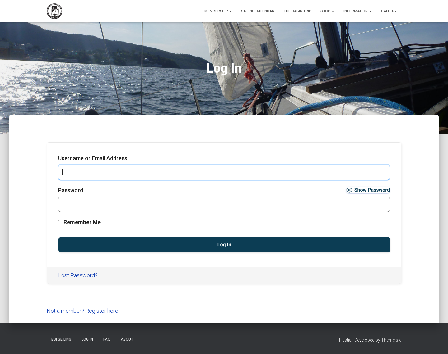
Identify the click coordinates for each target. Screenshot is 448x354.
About (127, 339)
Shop (327, 11)
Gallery (389, 11)
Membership (218, 11)
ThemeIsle (391, 340)
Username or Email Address (92, 158)
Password (70, 190)
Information (357, 11)
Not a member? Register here (82, 310)
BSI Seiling (61, 339)
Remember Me (79, 222)
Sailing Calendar (257, 11)
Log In (87, 339)
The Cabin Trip (297, 11)
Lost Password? (78, 275)
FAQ (106, 339)
